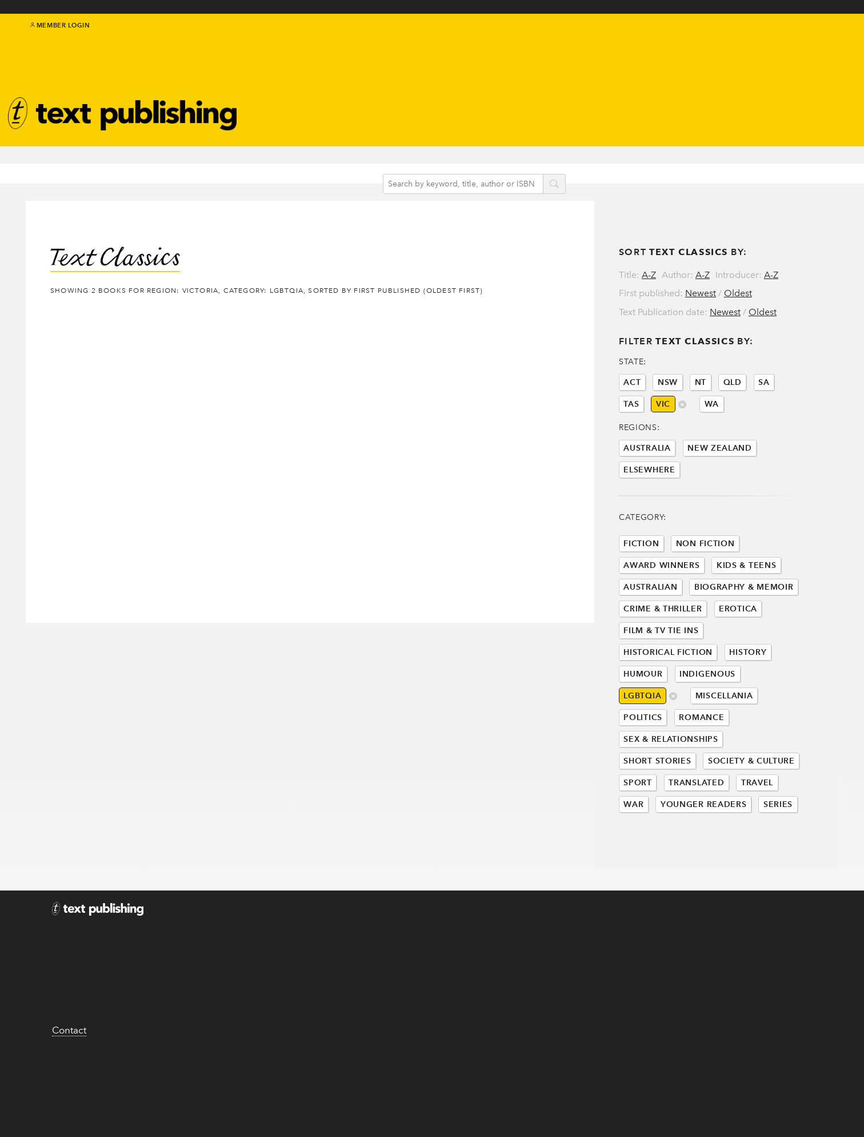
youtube (831, 41)
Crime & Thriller (662, 671)
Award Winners (661, 628)
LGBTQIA (642, 758)
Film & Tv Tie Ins (660, 693)
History (747, 714)
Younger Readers (704, 867)
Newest (700, 270)
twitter (780, 41)
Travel (757, 845)
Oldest (738, 270)
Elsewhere (649, 532)
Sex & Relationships (670, 801)
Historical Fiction (668, 714)
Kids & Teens (746, 628)
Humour (642, 736)
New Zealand (719, 510)
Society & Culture (751, 823)
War (633, 867)
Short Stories (657, 823)
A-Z (649, 252)
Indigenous (707, 736)
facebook (793, 41)
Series (778, 867)
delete (673, 759)
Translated (696, 845)
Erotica (738, 671)
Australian (650, 649)
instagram (818, 41)
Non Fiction (705, 606)
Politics (642, 780)
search (568, 165)
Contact (69, 1106)
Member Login (60, 34)
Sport (637, 845)
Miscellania (724, 758)
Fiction (641, 606)
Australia (646, 510)
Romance (701, 780)
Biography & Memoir (744, 649)
